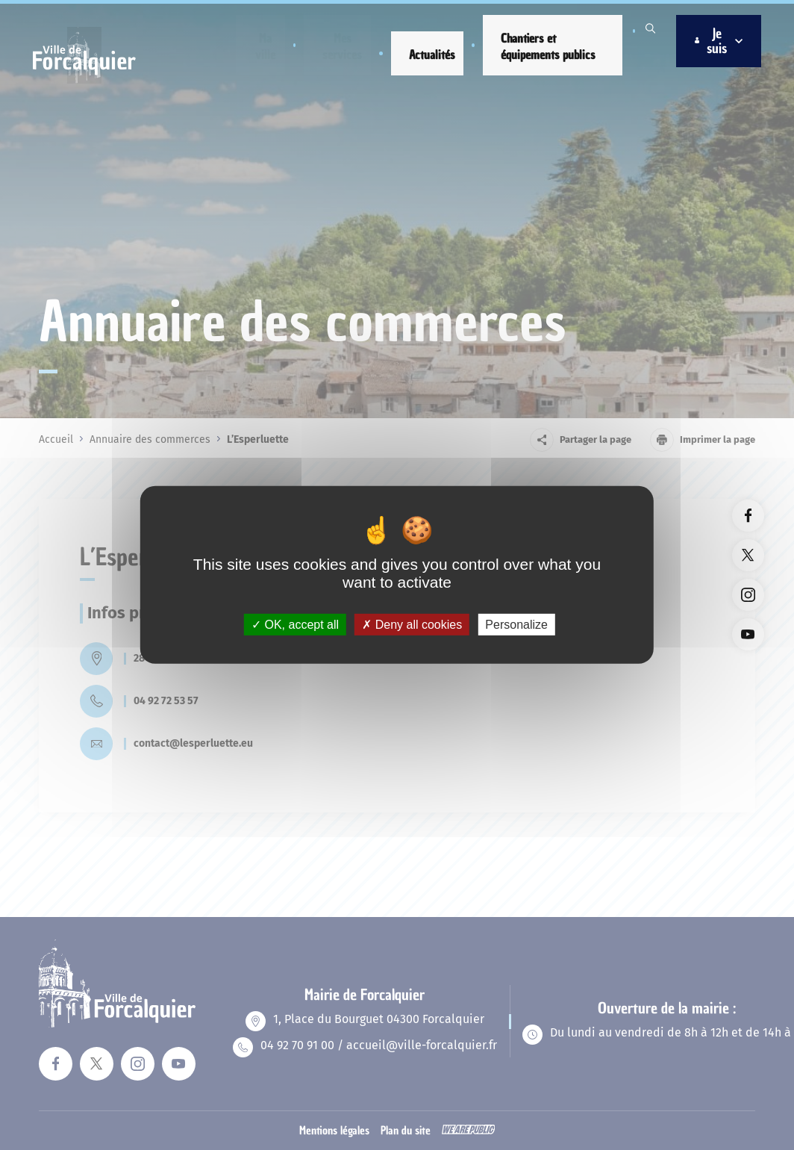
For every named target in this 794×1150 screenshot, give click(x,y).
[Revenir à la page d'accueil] (90, 75)
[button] (265, 43)
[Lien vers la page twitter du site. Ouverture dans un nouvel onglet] (748, 555)
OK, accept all (295, 624)
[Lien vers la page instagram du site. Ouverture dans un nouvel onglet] (748, 595)
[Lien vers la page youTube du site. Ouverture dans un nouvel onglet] (748, 634)
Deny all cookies (412, 624)
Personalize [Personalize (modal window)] (516, 624)
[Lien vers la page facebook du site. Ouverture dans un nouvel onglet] (748, 516)
